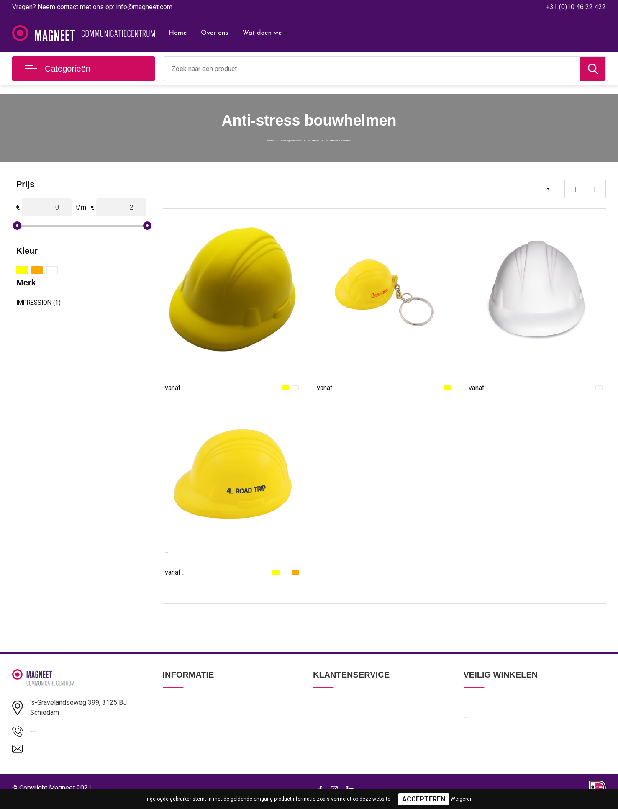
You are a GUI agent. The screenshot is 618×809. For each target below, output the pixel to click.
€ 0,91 (184, 387)
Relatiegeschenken (264, 139)
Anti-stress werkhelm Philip (205, 366)
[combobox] (372, 69)
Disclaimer (478, 756)
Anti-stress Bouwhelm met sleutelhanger (376, 366)
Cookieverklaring (486, 738)
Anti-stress (313, 139)
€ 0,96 (487, 387)
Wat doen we (262, 33)
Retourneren (330, 738)
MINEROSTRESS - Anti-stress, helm (523, 366)
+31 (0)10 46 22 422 (576, 7)
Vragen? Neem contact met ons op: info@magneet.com (92, 7)
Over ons (214, 33)
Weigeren (462, 799)
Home (178, 33)
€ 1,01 (184, 572)
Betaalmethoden (335, 720)
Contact (324, 702)
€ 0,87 (335, 387)
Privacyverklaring (486, 720)
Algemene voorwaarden (496, 702)
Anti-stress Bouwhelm (197, 550)
